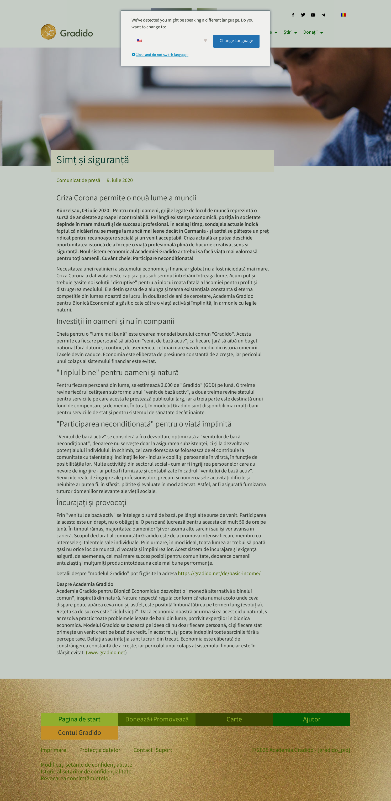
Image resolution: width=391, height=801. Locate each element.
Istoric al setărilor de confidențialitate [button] (86, 772)
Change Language (236, 41)
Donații (313, 33)
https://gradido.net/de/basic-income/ (219, 574)
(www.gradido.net (105, 653)
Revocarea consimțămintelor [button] (75, 779)
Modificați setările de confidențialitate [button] (86, 765)
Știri (290, 33)
